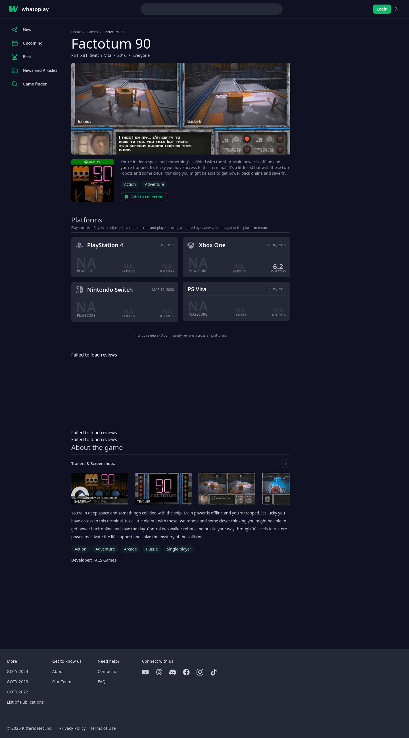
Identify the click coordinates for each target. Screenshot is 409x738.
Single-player (179, 549)
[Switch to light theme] (397, 9)
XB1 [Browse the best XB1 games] (83, 55)
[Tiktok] (213, 672)
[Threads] (159, 672)
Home (76, 32)
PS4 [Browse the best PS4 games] (74, 55)
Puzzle (152, 549)
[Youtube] (145, 672)
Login (382, 9)
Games (92, 32)
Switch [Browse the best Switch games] (96, 55)
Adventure (154, 184)
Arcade (130, 549)
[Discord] (172, 672)
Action (130, 184)
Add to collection (144, 196)
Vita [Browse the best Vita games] (107, 55)
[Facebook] (186, 672)
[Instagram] (200, 672)
